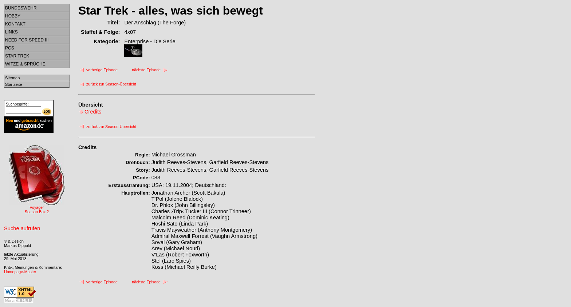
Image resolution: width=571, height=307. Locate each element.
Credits (87, 147)
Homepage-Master (20, 272)
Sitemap (12, 78)
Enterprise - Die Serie (149, 41)
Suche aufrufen (22, 228)
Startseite (13, 84)
